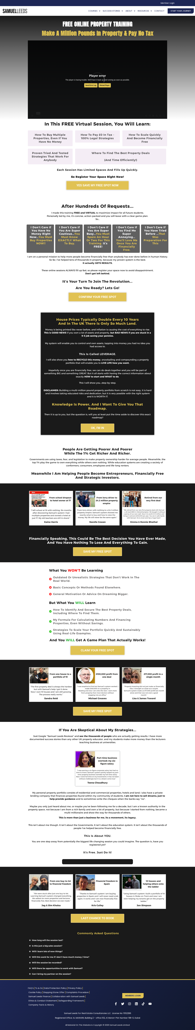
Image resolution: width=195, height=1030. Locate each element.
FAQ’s (31, 988)
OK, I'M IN (97, 428)
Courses (94, 11)
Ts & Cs (38, 988)
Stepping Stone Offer (54, 992)
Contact (159, 10)
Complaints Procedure (77, 992)
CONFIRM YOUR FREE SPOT (97, 297)
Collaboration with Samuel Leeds (68, 996)
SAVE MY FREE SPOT (97, 551)
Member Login (167, 3)
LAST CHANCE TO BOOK (97, 918)
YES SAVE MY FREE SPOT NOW (97, 185)
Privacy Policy (75, 988)
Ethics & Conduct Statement (42, 1000)
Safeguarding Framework (71, 1000)
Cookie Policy (35, 992)
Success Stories (113, 11)
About (130, 11)
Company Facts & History (41, 1004)
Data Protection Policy (55, 988)
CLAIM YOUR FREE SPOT (97, 650)
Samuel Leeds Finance (39, 996)
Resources (145, 11)
